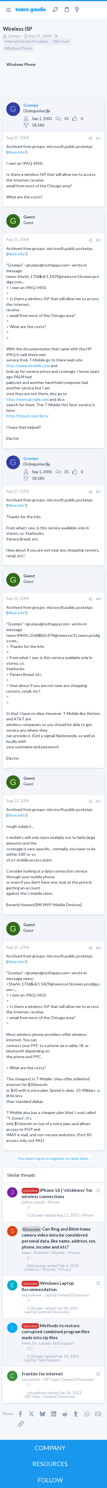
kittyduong (36, 1266)
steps (26, 1252)
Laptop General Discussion (67, 1295)
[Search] (99, 10)
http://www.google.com (27, 399)
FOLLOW (50, 1479)
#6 (98, 948)
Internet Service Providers (26, 41)
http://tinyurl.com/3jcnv (27, 415)
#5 (98, 801)
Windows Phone (18, 48)
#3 (98, 491)
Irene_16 (29, 1343)
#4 (98, 599)
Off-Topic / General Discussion (68, 1379)
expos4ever (32, 1295)
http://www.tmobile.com (28, 365)
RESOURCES (50, 1463)
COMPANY (50, 1447)
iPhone (53, 1202)
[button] (8, 10)
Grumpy (14, 36)
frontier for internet (42, 1373)
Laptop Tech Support (56, 1343)
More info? (16, 152)
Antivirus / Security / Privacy (57, 1252)
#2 (98, 240)
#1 (98, 138)
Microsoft (61, 41)
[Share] (90, 138)
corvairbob (31, 1379)
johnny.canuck (33, 1202)
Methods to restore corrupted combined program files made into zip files (56, 1331)
